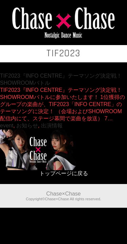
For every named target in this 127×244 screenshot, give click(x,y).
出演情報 (52, 125)
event (6, 125)
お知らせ (27, 125)
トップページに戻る (63, 173)
